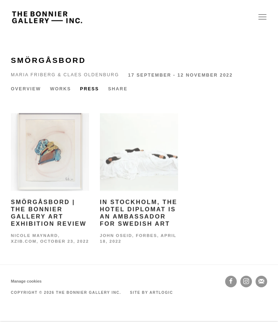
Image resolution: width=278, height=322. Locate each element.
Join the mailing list (261, 281)
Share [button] (117, 88)
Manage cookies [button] (26, 281)
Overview (26, 88)
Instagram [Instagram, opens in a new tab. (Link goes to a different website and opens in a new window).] (246, 281)
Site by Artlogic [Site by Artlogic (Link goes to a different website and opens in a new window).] (151, 293)
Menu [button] (261, 17)
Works (60, 88)
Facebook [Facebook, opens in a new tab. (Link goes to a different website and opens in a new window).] (231, 281)
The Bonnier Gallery (47, 17)
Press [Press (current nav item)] (89, 88)
